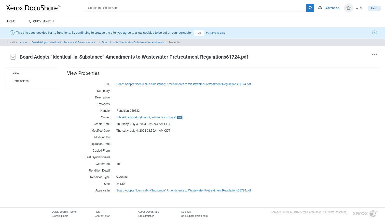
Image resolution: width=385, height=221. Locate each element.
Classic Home (60, 215)
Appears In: (103, 190)
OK (199, 33)
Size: (107, 184)
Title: (107, 84)
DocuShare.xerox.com (194, 215)
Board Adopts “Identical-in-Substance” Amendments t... (64, 42)
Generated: (103, 164)
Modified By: (102, 137)
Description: (102, 97)
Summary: (103, 91)
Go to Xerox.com (365, 214)
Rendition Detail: (99, 170)
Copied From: (101, 150)
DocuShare (45, 8)
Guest (359, 8)
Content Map (102, 215)
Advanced (332, 8)
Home (11, 21)
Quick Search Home (64, 211)
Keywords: (103, 104)
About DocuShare (148, 211)
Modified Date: (101, 130)
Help (97, 211)
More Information (215, 33)
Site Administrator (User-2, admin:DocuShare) (149, 117)
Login (374, 8)
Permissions (20, 81)
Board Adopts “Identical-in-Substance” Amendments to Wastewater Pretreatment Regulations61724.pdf (183, 84)
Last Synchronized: (97, 157)
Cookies (186, 211)
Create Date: (102, 124)
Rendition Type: (100, 177)
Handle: (105, 110)
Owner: (105, 117)
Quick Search (41, 22)
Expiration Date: (100, 144)
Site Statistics (146, 215)
